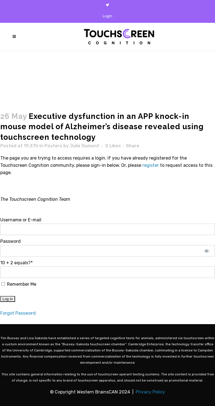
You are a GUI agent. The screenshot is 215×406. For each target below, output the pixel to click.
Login (107, 16)
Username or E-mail (20, 219)
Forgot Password (18, 313)
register (150, 165)
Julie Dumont (84, 145)
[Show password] (207, 250)
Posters (53, 145)
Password (10, 241)
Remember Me (18, 284)
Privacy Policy (150, 392)
